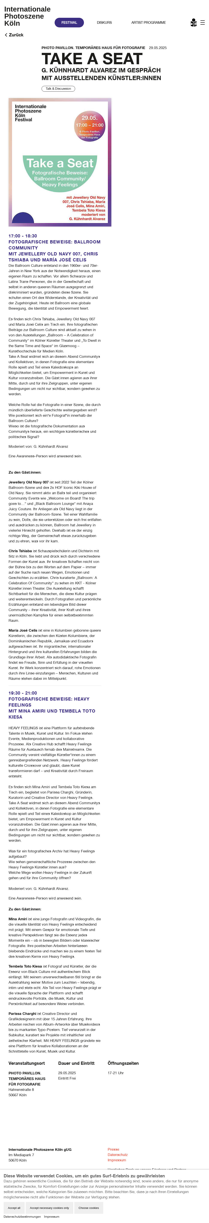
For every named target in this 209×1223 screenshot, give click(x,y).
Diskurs (104, 23)
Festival (69, 22)
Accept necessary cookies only (49, 1208)
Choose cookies (89, 1208)
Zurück (16, 34)
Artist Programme (148, 23)
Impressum (117, 1160)
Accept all (14, 1208)
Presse (113, 1149)
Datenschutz (118, 1155)
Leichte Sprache (194, 23)
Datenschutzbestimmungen (22, 1216)
